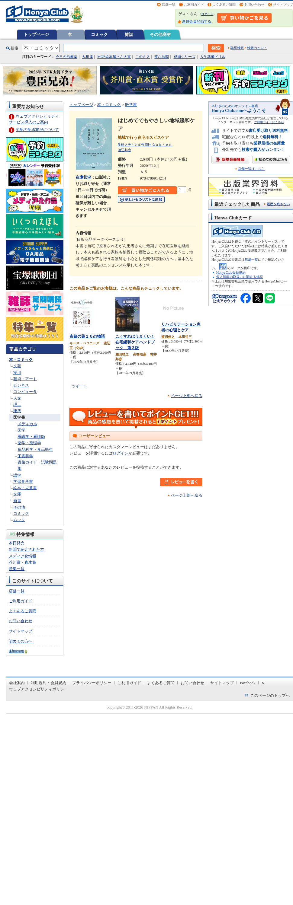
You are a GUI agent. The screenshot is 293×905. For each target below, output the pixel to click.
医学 (21, 430)
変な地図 (161, 57)
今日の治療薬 (66, 57)
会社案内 (17, 682)
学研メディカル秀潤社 (134, 144)
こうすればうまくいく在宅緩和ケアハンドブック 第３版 (135, 342)
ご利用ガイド (194, 4)
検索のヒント (257, 47)
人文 (17, 398)
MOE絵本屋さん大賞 (114, 57)
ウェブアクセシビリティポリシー (38, 689)
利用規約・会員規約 (48, 682)
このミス (142, 57)
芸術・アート (25, 379)
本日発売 (16, 543)
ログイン (207, 14)
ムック (19, 520)
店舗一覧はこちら (251, 168)
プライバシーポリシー (91, 682)
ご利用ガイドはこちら (269, 122)
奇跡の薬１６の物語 (87, 336)
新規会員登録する (196, 21)
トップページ (36, 34)
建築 (17, 411)
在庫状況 (83, 177)
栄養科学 (25, 456)
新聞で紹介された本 (26, 549)
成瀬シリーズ (184, 57)
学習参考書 (23, 481)
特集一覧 (16, 568)
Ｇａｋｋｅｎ (162, 144)
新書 (17, 501)
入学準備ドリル (212, 57)
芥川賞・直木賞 (22, 562)
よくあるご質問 (224, 4)
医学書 (19, 417)
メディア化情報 (22, 556)
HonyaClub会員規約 (231, 272)
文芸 (17, 366)
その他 (19, 507)
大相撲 (87, 57)
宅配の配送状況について (37, 129)
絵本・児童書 (25, 488)
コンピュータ (25, 391)
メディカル (27, 424)
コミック (99, 34)
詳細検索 (237, 47)
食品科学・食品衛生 (35, 449)
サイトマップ (283, 4)
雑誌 (129, 34)
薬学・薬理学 (29, 443)
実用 (17, 372)
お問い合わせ (254, 4)
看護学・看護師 (31, 436)
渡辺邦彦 (124, 150)
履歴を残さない (278, 204)
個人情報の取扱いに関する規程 (239, 277)
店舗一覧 (168, 4)
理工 (17, 404)
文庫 (17, 494)
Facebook (248, 682)
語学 (17, 475)
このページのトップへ (270, 695)
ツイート (79, 386)
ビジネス (21, 385)
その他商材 (160, 34)
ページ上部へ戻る (186, 396)
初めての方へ (20, 641)
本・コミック (21, 359)
